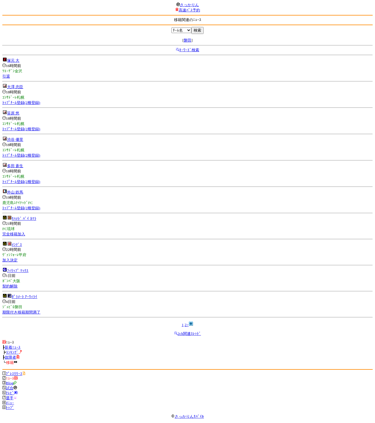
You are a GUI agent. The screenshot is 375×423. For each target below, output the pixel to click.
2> (187, 325)
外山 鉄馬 (15, 192)
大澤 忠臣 (15, 87)
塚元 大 (13, 60)
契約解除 (10, 286)
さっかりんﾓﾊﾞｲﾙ (187, 416)
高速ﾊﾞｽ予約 (189, 10)
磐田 (187, 40)
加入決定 (10, 260)
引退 (6, 76)
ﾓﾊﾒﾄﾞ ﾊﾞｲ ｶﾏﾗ (24, 218)
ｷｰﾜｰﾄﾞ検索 (189, 50)
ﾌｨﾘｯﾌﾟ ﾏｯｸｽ (17, 270)
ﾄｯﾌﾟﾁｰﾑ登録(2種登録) (21, 102)
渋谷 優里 (15, 139)
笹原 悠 (13, 113)
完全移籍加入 (13, 234)
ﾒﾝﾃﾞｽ (17, 244)
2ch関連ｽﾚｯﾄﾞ (189, 333)
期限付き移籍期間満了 (21, 312)
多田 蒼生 (15, 166)
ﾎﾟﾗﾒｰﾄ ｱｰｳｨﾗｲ (24, 296)
